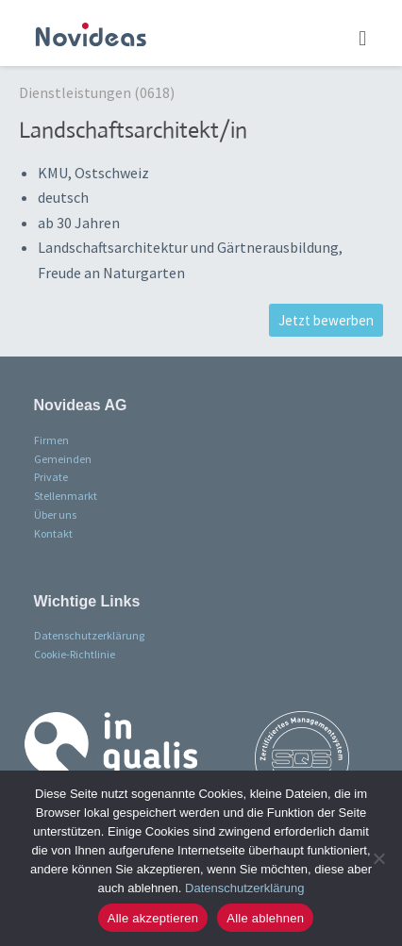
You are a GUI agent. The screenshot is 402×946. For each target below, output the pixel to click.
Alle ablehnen (265, 918)
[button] (363, 38)
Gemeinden (63, 459)
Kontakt (53, 533)
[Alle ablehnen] (378, 858)
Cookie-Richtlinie (74, 654)
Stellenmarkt (65, 496)
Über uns (55, 514)
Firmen (51, 440)
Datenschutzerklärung (89, 635)
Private (51, 477)
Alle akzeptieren (153, 918)
